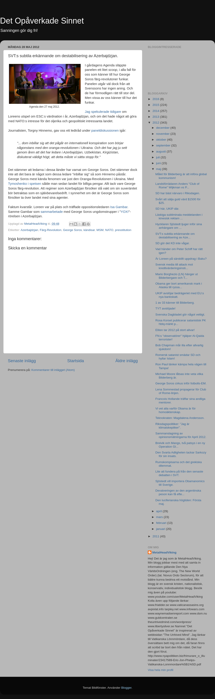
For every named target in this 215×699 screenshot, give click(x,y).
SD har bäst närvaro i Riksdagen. (177, 193)
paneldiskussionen (105, 130)
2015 (156, 105)
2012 (156, 122)
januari (161, 529)
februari (161, 523)
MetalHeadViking (164, 552)
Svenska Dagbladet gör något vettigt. (180, 314)
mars (160, 517)
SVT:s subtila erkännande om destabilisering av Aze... (175, 235)
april (159, 511)
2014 (156, 111)
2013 (156, 116)
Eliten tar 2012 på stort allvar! (175, 330)
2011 (156, 536)
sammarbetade (52, 211)
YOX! (125, 211)
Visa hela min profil (160, 670)
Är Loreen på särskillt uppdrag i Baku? (181, 258)
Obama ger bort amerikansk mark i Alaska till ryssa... (178, 285)
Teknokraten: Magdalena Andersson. (179, 418)
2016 (156, 99)
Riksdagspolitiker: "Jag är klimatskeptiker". (172, 425)
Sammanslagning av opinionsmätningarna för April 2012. (180, 435)
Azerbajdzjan (29, 230)
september (163, 145)
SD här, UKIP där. (167, 208)
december (163, 127)
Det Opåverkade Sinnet (42, 20)
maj (159, 169)
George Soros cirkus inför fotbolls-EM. (180, 383)
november (163, 133)
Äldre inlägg (126, 360)
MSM (100, 230)
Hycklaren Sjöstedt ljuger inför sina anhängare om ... (178, 225)
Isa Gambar (118, 207)
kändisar (89, 230)
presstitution (123, 230)
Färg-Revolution (50, 230)
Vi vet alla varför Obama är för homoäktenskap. (175, 410)
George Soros (72, 230)
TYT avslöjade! (165, 308)
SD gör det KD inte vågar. (172, 243)
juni (159, 163)
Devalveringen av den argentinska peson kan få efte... (178, 492)
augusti (161, 151)
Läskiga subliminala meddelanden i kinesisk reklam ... (178, 216)
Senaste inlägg (22, 360)
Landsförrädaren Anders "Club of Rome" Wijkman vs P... (177, 185)
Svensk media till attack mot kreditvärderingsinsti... (174, 266)
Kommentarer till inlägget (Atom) (53, 370)
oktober (161, 139)
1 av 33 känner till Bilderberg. (175, 302)
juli (158, 157)
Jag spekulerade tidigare (103, 111)
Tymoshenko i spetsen (24, 183)
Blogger (126, 687)
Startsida (75, 360)
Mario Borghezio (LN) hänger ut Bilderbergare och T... (176, 275)
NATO (109, 230)
